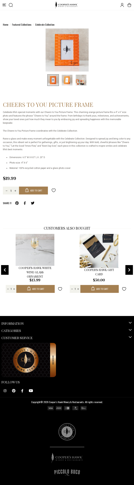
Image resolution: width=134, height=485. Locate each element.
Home (5, 24)
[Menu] (4, 5)
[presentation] (5, 270)
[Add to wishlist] (53, 190)
